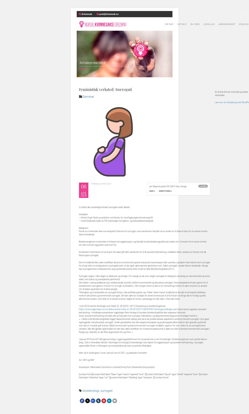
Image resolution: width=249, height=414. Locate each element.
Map (151, 191)
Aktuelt (182, 24)
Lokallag (209, 24)
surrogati (106, 391)
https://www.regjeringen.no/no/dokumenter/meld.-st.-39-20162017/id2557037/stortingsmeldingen (126, 309)
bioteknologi (90, 391)
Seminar (88, 96)
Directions (164, 191)
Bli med (195, 24)
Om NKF (169, 24)
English (244, 24)
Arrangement (227, 24)
